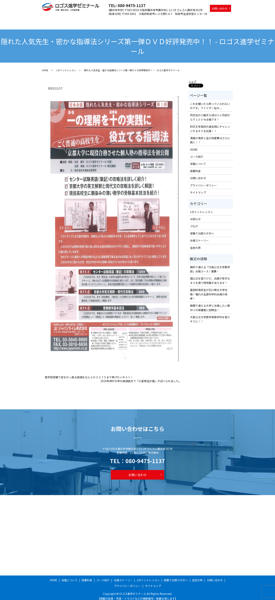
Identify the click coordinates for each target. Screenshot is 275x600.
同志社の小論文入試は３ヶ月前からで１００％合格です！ (210, 114)
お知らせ (195, 215)
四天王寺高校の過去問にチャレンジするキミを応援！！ (210, 125)
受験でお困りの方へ (204, 20)
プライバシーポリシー (203, 182)
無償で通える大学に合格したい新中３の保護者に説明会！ (210, 304)
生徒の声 (225, 20)
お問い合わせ (220, 8)
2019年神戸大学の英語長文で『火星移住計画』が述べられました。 (140, 377)
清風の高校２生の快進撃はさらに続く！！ (210, 136)
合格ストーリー (151, 20)
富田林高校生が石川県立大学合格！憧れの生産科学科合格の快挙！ (208, 290)
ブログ (194, 223)
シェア (192, 78)
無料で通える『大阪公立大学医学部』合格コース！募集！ (210, 266)
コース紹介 (130, 20)
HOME (81, 20)
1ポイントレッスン (176, 20)
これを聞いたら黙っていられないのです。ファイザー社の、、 (210, 102)
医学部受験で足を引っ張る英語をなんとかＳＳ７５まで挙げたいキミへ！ (89, 373)
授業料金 (114, 20)
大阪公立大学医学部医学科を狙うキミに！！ (210, 315)
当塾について (97, 20)
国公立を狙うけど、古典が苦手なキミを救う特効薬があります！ (210, 277)
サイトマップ (198, 189)
